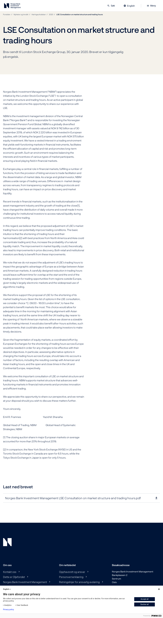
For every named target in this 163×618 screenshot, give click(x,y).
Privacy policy (8, 609)
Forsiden (6, 14)
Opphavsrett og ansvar (72, 571)
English (7, 589)
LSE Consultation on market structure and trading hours (79, 14)
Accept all (144, 599)
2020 (51, 14)
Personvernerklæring (71, 576)
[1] (78, 205)
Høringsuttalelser (39, 14)
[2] (20, 238)
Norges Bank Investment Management (25, 581)
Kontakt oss (9, 571)
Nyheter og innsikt (21, 14)
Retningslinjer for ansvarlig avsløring (79, 581)
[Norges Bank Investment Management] (12, 6)
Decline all (144, 604)
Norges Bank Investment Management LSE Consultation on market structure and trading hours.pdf (73, 498)
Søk (111, 5)
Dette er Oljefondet (14, 576)
